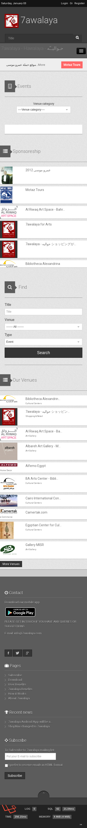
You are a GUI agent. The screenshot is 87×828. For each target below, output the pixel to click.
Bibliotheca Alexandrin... (43, 399)
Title (8, 305)
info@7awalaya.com (28, 633)
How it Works (17, 693)
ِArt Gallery (31, 436)
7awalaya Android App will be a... (30, 721)
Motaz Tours (35, 190)
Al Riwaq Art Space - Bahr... (45, 209)
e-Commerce (6, 517)
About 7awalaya (19, 698)
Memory (55, 817)
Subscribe (15, 675)
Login (64, 3)
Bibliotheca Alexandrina (43, 264)
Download (15, 680)
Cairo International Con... (43, 498)
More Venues (11, 564)
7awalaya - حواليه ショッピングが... (51, 244)
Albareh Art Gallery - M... (43, 446)
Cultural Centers (34, 403)
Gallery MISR (35, 545)
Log (30, 809)
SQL (61, 809)
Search (43, 352)
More (68, 65)
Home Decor (6, 470)
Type (8, 335)
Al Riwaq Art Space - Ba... (44, 431)
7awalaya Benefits (20, 689)
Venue (9, 320)
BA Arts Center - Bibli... (42, 478)
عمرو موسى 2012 (12, 65)
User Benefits (17, 684)
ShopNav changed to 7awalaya (29, 726)
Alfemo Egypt (36, 466)
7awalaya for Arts (39, 224)
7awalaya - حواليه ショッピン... (48, 411)
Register (79, 3)
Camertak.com (36, 512)
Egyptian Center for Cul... (43, 525)
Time (16, 817)
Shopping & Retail (34, 416)
